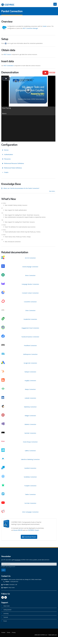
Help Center (11, 587)
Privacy (13, 632)
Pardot (44, 26)
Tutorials (5, 617)
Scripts (5, 172)
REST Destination (9, 65)
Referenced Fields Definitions (12, 168)
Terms (8, 632)
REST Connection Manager (30, 28)
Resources (6, 159)
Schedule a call (13, 584)
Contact (3, 632)
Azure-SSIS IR (17, 530)
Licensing (5, 613)
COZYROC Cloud (33, 530)
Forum (5, 621)
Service (5, 150)
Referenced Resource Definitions (13, 163)
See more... (52, 191)
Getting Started (7, 609)
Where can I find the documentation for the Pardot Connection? (21, 188)
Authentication (7, 154)
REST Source (7, 54)
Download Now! (29, 537)
